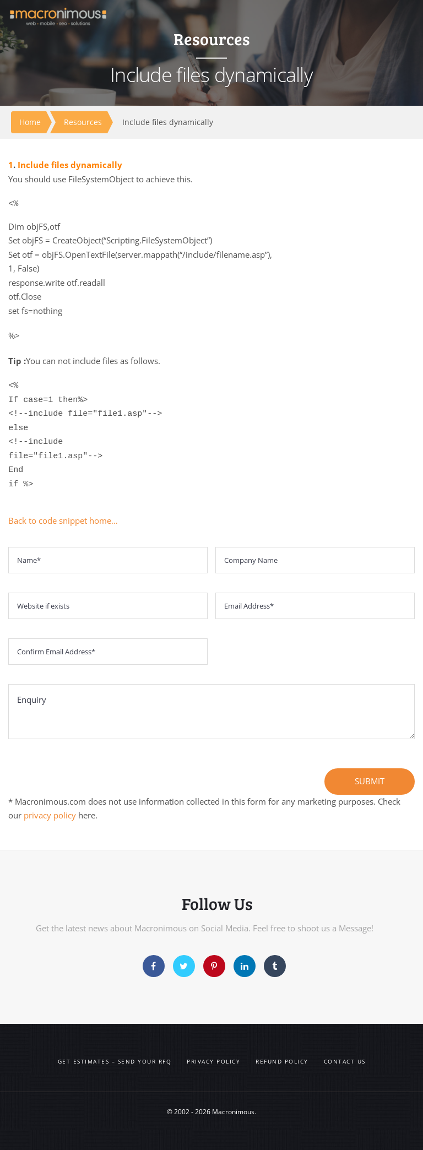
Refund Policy (282, 1061)
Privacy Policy (213, 1061)
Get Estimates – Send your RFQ (115, 1061)
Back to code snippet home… (63, 520)
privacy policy (50, 815)
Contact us (345, 1061)
